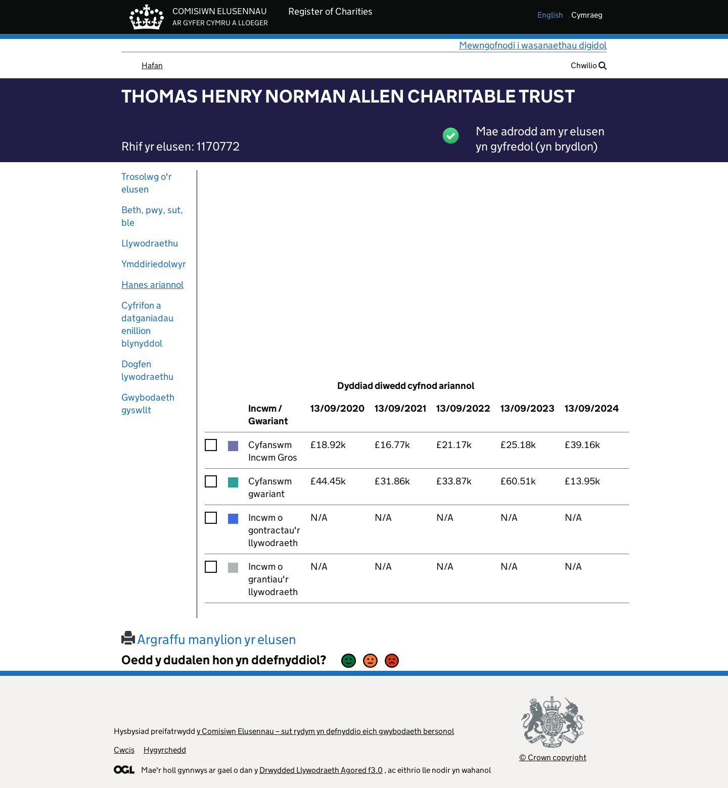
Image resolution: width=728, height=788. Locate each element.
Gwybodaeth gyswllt (147, 403)
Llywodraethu (149, 243)
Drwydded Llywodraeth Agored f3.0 (321, 770)
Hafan (152, 65)
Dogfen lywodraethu (147, 370)
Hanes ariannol (152, 284)
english (550, 15)
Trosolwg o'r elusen (146, 183)
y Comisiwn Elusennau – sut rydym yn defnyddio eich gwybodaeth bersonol (325, 731)
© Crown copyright (552, 757)
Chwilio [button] (589, 65)
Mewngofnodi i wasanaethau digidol (533, 45)
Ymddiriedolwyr (153, 264)
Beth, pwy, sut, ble (152, 216)
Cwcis (124, 750)
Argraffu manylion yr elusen (208, 639)
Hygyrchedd (165, 750)
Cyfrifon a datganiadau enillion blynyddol (147, 324)
